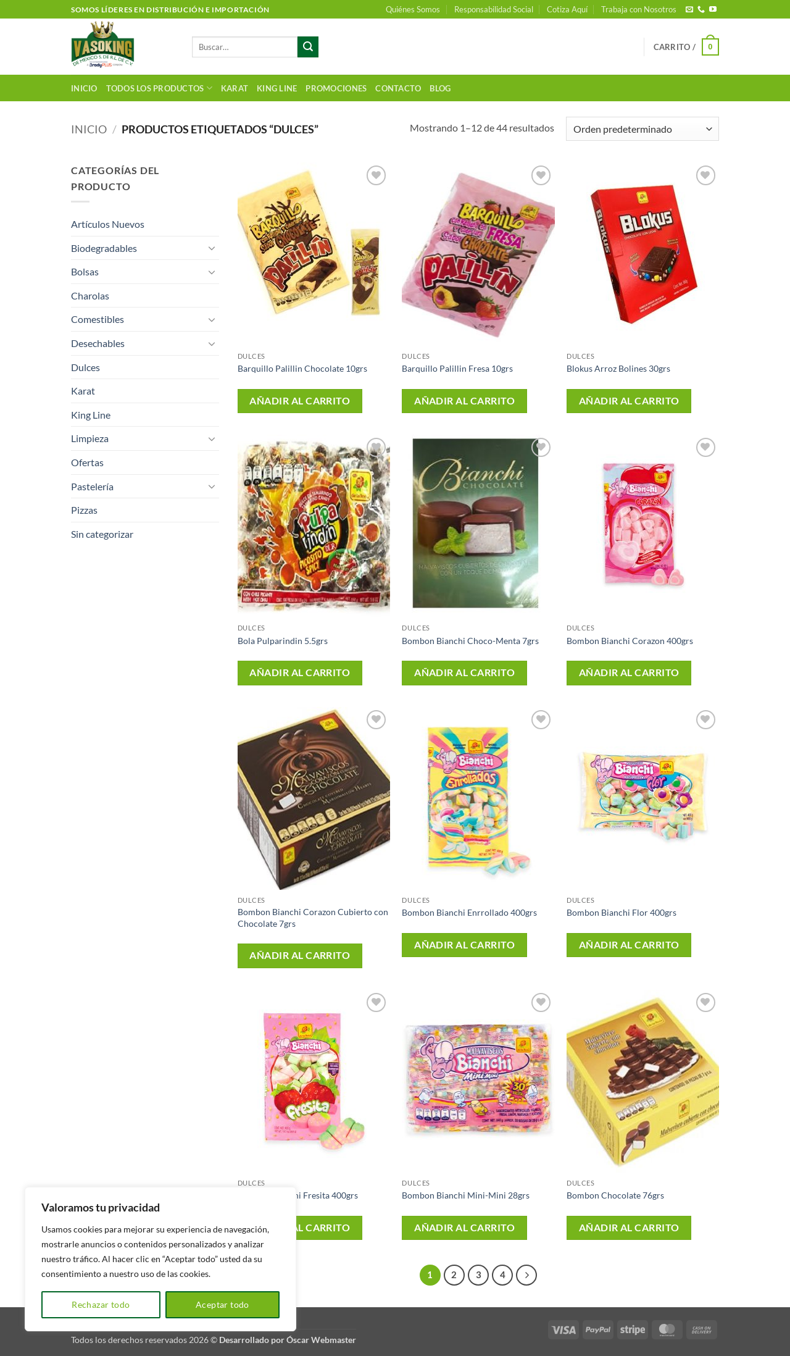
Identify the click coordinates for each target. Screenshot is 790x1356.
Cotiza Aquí (567, 9)
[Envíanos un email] (689, 10)
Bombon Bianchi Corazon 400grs (630, 640)
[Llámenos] (701, 10)
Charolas (90, 295)
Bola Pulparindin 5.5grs (283, 640)
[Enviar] (307, 46)
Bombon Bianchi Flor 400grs (621, 912)
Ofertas (87, 462)
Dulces (85, 367)
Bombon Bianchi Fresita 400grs (298, 1195)
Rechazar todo (101, 1304)
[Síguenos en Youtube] (713, 10)
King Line (277, 88)
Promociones (336, 88)
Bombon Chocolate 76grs (615, 1195)
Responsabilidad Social (493, 9)
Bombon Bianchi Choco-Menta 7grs (470, 640)
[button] (686, 47)
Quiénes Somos (413, 9)
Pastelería (92, 486)
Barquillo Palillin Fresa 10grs (457, 368)
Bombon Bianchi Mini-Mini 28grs (466, 1195)
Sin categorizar (102, 534)
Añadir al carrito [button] (299, 400)
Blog (440, 88)
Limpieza (90, 438)
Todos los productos (159, 88)
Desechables (98, 343)
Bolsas (85, 271)
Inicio (84, 88)
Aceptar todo (222, 1304)
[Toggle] (211, 247)
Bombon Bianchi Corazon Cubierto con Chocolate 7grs (313, 917)
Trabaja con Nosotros (638, 9)
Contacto (398, 88)
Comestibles (97, 319)
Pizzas (84, 510)
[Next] (526, 1275)
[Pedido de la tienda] (642, 129)
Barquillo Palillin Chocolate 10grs (302, 368)
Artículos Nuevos (107, 224)
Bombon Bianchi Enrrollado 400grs (469, 912)
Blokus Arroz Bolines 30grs (618, 368)
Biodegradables (104, 248)
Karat (234, 88)
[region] (160, 1259)
